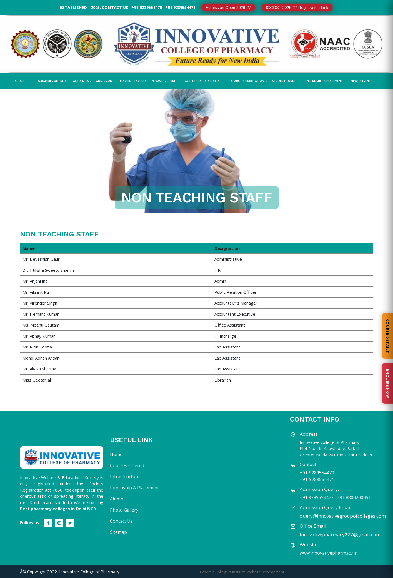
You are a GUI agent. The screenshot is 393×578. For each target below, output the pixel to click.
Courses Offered (127, 465)
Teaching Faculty (132, 80)
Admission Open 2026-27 (228, 7)
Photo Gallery (124, 510)
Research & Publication (248, 80)
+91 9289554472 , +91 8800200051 (335, 497)
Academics (82, 80)
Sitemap (118, 532)
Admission (105, 80)
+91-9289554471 (317, 479)
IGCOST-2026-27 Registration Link (297, 7)
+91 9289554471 (180, 7)
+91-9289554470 (317, 473)
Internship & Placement (326, 80)
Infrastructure (165, 80)
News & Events (363, 80)
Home (116, 454)
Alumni (117, 499)
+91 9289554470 (147, 7)
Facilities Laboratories (203, 80)
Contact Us (121, 521)
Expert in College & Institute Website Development (242, 571)
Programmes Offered (51, 80)
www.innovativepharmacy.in (328, 553)
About (21, 80)
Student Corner (286, 80)
